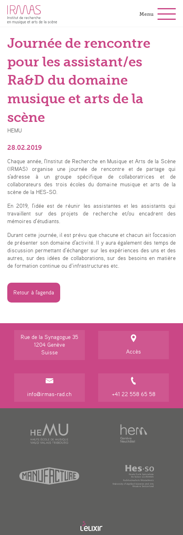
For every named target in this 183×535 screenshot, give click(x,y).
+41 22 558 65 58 (133, 387)
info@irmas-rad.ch (49, 387)
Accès (133, 344)
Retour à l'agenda (33, 292)
